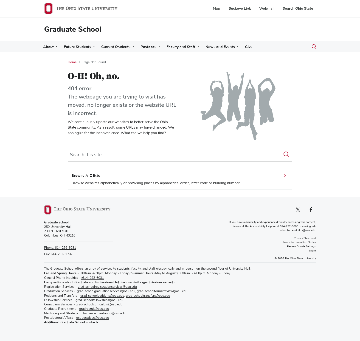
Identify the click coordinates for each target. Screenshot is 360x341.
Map (216, 8)
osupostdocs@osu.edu (92, 317)
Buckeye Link (239, 8)
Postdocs (155, 46)
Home (72, 62)
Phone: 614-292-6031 (60, 247)
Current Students (120, 46)
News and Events (230, 46)
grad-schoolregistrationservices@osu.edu (107, 286)
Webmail (266, 8)
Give (260, 46)
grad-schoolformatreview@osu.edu (162, 291)
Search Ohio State (298, 8)
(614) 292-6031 (92, 277)
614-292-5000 (289, 226)
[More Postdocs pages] (164, 48)
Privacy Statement (305, 238)
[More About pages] (56, 48)
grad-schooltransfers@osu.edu (148, 295)
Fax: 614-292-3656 (58, 254)
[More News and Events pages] (247, 48)
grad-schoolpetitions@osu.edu (102, 295)
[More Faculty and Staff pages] (205, 48)
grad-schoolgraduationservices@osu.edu (106, 291)
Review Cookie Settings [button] (301, 246)
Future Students (80, 46)
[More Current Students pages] (137, 48)
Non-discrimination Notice (299, 242)
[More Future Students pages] (96, 48)
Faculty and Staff (189, 46)
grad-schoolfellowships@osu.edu (99, 300)
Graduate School (72, 29)
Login (312, 250)
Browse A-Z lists (85, 175)
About (49, 46)
